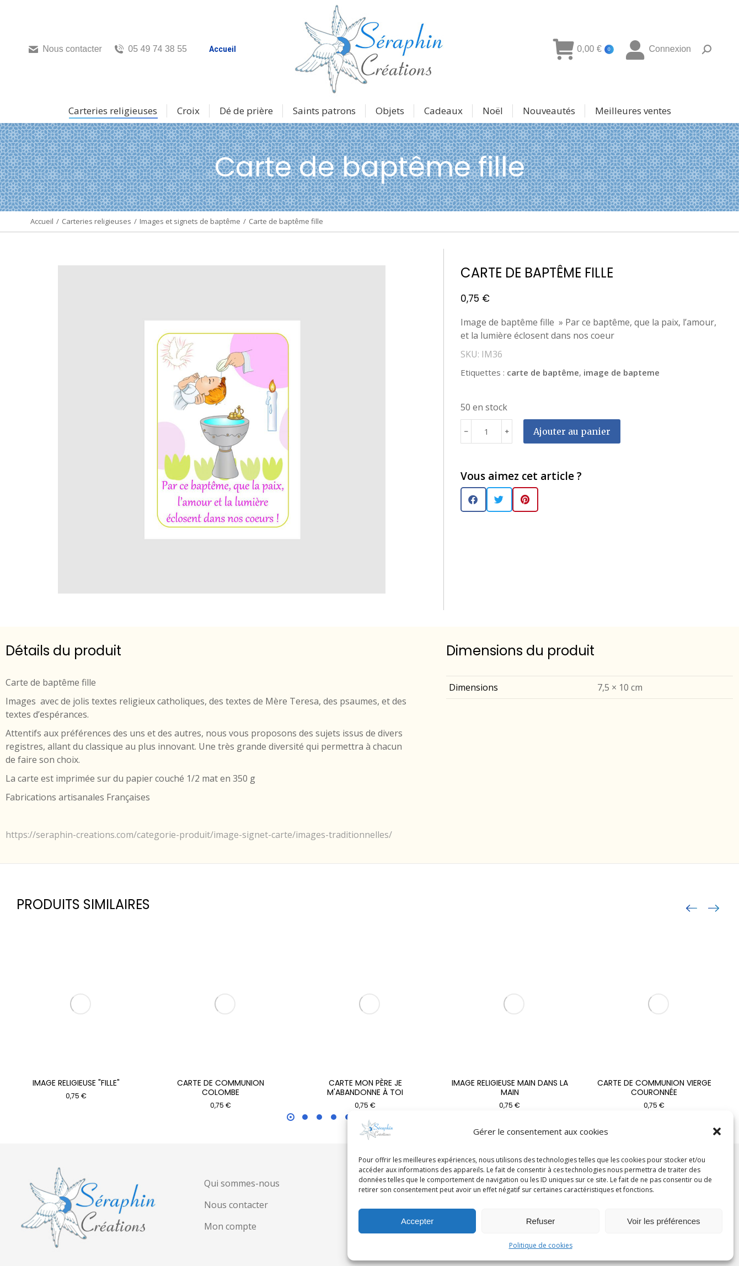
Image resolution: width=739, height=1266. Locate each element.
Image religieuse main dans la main (510, 1087)
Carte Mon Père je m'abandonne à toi (365, 1087)
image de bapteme (621, 372)
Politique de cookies (540, 1245)
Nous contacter (65, 49)
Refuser (540, 1221)
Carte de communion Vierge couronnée (654, 1087)
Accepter (417, 1221)
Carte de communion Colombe (220, 1087)
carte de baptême (543, 372)
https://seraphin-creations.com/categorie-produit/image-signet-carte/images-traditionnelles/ (199, 835)
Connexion (658, 49)
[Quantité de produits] (486, 431)
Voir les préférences (663, 1221)
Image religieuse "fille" (76, 1082)
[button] (716, 1131)
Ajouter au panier (572, 431)
